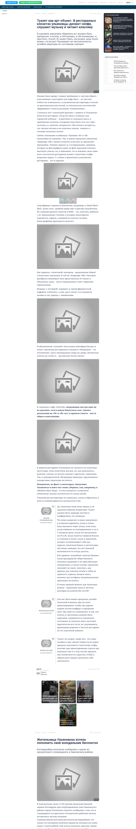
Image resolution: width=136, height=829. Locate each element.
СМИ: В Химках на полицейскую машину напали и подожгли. (121, 62)
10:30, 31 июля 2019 (95, 732)
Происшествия (92, 2)
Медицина (103, 2)
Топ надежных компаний (53, 7)
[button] (97, 180)
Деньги (120, 2)
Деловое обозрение (23, 7)
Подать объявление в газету (30, 2)
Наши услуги (11, 2)
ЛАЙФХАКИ (81, 2)
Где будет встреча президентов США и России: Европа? (120, 76)
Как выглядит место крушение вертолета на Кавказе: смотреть (121, 67)
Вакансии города (8, 7)
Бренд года (38, 7)
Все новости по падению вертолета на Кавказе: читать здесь (121, 71)
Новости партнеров (111, 57)
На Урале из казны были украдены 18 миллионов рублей (120, 81)
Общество (112, 2)
